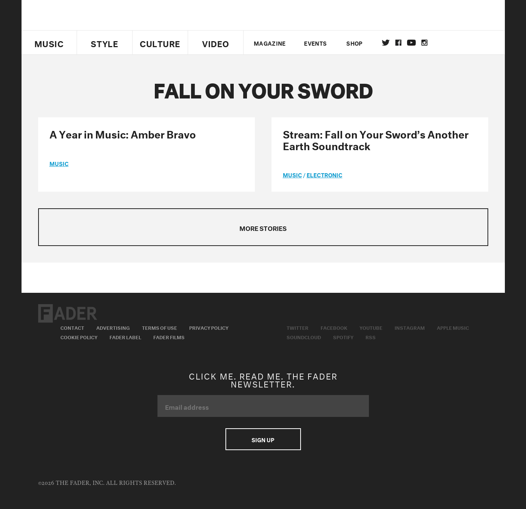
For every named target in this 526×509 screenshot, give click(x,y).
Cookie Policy (78, 336)
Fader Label (125, 336)
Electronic (324, 174)
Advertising (113, 327)
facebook (398, 43)
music (59, 163)
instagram (424, 43)
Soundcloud (304, 336)
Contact (72, 327)
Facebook (334, 327)
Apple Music (453, 327)
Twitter (386, 43)
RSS (371, 336)
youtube (411, 43)
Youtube (371, 327)
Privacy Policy (208, 327)
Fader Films (169, 336)
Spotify (343, 336)
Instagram (410, 327)
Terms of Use (159, 327)
